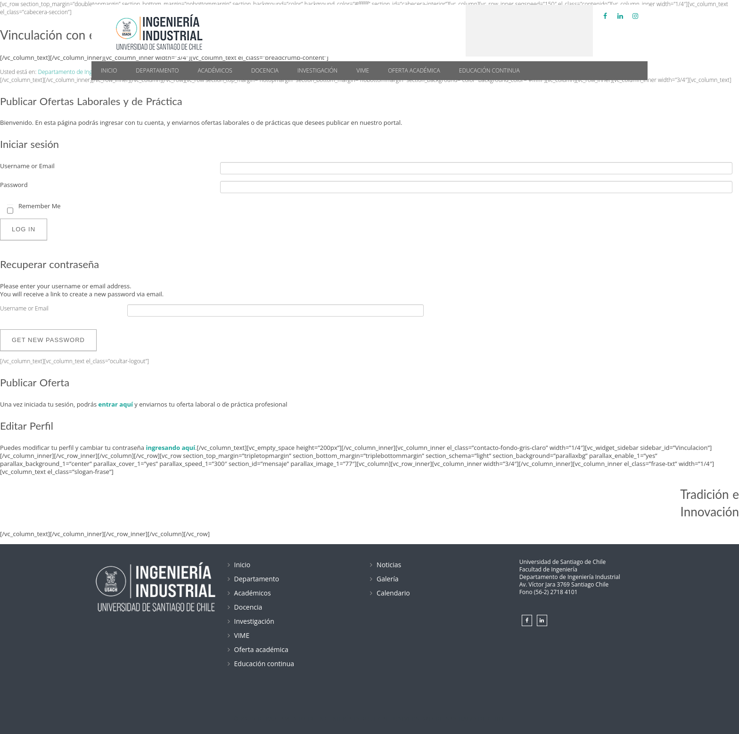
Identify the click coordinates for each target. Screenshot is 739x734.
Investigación (317, 70)
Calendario (393, 592)
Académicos (214, 70)
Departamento (157, 70)
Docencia (265, 70)
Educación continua (489, 70)
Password (14, 185)
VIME (362, 70)
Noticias (389, 564)
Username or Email (27, 166)
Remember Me (39, 206)
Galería (387, 578)
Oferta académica (414, 70)
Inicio (109, 70)
